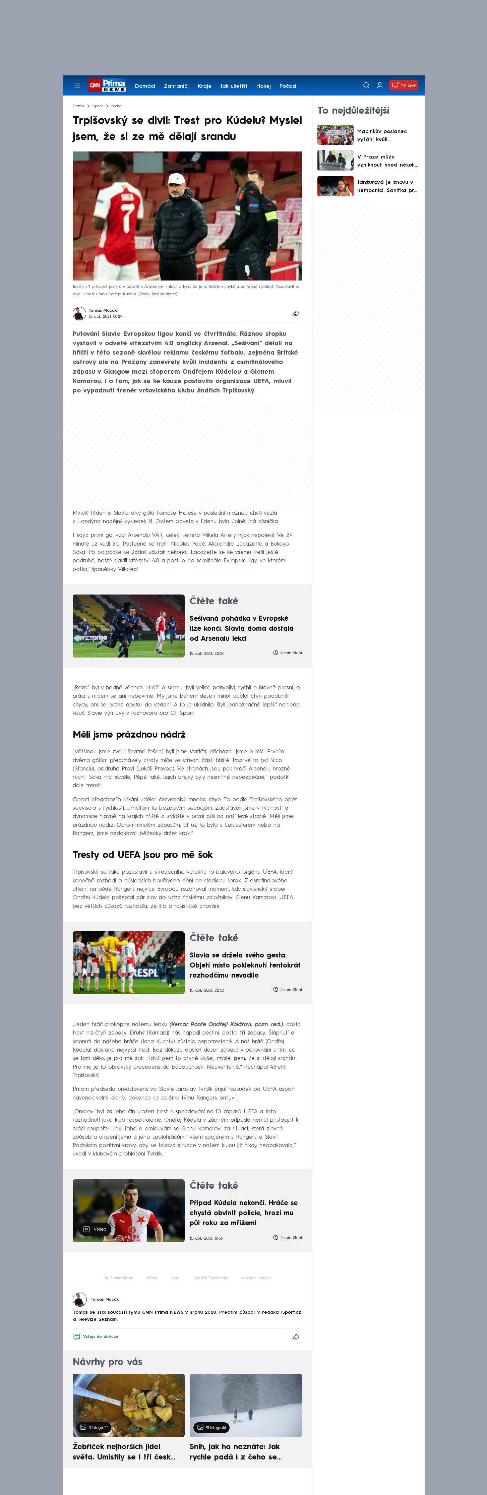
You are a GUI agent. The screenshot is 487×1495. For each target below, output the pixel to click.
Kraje (204, 86)
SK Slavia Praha (118, 1278)
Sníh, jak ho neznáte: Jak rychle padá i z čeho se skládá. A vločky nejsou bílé (240, 1453)
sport (175, 1278)
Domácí (145, 86)
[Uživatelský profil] (379, 85)
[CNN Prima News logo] (107, 85)
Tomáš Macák (102, 311)
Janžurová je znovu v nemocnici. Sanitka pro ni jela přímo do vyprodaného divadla (387, 187)
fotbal (152, 1278)
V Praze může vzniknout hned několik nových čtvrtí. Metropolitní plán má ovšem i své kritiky (387, 161)
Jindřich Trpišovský (210, 1278)
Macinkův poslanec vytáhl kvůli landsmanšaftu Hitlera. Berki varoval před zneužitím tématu (387, 136)
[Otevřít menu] (77, 85)
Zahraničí (176, 86)
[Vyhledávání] (366, 85)
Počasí (288, 86)
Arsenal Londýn (256, 1278)
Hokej (263, 86)
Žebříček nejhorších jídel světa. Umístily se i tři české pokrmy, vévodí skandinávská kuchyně (125, 1453)
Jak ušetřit (234, 86)
